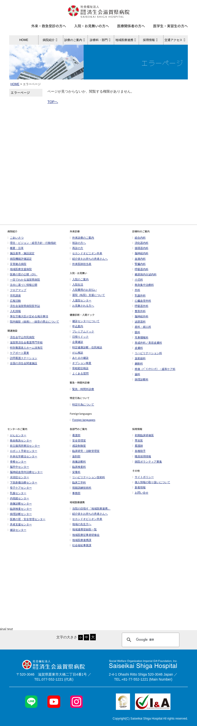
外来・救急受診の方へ (48, 25)
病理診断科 (140, 382)
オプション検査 (80, 365)
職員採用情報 (141, 459)
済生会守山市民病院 (20, 339)
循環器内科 (140, 250)
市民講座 (14, 298)
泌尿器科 (139, 324)
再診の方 (76, 250)
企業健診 (76, 344)
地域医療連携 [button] (126, 40)
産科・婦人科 (141, 329)
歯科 (136, 376)
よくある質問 (79, 376)
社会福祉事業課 (80, 547)
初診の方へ (78, 245)
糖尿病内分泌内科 (144, 277)
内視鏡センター (18, 501)
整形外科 (139, 313)
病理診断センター (19, 516)
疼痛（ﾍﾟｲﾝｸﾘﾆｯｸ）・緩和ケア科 (153, 371)
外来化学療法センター (22, 459)
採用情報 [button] (151, 40)
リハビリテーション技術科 (87, 479)
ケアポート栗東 (18, 355)
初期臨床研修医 (143, 437)
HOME (23, 40)
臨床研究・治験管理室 (84, 453)
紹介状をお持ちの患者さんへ (89, 261)
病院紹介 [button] (51, 40)
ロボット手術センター (22, 453)
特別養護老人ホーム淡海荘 (25, 350)
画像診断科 (78, 464)
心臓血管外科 (141, 303)
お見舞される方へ (82, 308)
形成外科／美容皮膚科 (147, 345)
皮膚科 (137, 350)
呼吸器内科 (140, 271)
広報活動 (15, 303)
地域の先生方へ (80, 526)
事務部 (75, 495)
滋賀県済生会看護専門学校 (25, 345)
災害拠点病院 (16, 266)
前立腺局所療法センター (23, 448)
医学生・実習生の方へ (170, 25)
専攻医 (137, 443)
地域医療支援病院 (19, 271)
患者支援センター (19, 527)
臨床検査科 (78, 469)
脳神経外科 (140, 319)
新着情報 (139, 490)
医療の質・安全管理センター (26, 521)
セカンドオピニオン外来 (86, 255)
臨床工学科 (78, 485)
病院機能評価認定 (19, 261)
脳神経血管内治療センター (25, 474)
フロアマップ (16, 292)
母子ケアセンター (19, 490)
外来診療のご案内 (82, 240)
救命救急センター (19, 443)
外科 (136, 292)
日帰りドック (79, 339)
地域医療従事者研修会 (84, 537)
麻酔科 (137, 366)
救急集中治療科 (143, 287)
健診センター (16, 532)
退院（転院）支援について (87, 297)
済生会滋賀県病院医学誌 (23, 308)
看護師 (137, 448)
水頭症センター (18, 479)
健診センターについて (84, 323)
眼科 (136, 334)
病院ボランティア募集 (147, 464)
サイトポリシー (143, 479)
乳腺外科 (139, 298)
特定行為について (82, 407)
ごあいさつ (15, 240)
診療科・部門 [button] (101, 40)
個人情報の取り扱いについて (151, 484)
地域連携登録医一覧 (83, 532)
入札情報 (14, 313)
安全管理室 (78, 443)
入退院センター (80, 303)
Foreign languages (82, 422)
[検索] (150, 570)
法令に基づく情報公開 (22, 287)
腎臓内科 (139, 266)
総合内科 (139, 240)
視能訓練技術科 (80, 490)
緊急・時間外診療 (82, 391)
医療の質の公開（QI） (22, 277)
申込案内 (76, 328)
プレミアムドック (82, 334)
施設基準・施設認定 (20, 255)
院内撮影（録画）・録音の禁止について (33, 324)
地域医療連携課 (80, 542)
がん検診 (76, 355)
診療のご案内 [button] (75, 40)
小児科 (137, 282)
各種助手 (139, 453)
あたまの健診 (79, 360)
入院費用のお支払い (83, 292)
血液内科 (139, 261)
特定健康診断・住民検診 (86, 350)
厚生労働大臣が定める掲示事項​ (27, 319)
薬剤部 (75, 459)
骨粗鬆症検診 (79, 370)
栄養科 (75, 474)
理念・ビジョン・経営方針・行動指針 (31, 245)
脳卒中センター (18, 469)
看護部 (75, 437)
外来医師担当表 (80, 266)
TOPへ (52, 102)
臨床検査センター (19, 511)
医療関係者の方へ (131, 25)
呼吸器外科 (140, 308)
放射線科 (139, 361)
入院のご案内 (79, 282)
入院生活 (76, 287)
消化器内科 (140, 245)
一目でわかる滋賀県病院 (23, 282)
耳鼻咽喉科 (140, 340)
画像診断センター (19, 506)
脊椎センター (16, 464)
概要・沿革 (15, 250)
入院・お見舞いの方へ (91, 25)
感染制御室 (78, 448)
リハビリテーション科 (147, 355)
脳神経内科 (140, 255)
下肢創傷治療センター (22, 485)
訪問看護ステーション (22, 360)
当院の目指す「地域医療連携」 (90, 511)
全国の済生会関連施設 (22, 365)
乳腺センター (16, 495)
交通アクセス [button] (175, 40)
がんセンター (16, 437)
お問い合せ (141, 495)
